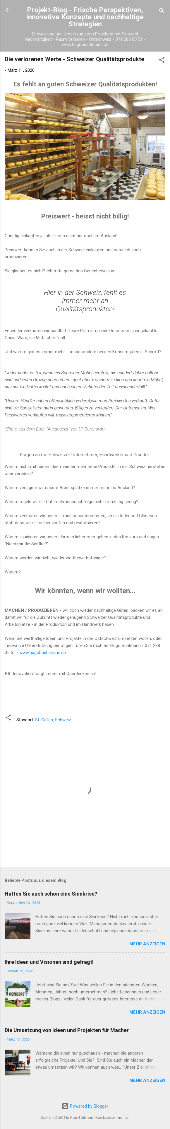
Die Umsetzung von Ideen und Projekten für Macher (67, 1030)
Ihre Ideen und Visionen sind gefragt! (49, 962)
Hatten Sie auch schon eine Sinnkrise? (51, 894)
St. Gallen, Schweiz (53, 720)
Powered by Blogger (85, 1106)
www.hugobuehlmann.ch (42, 652)
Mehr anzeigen (147, 944)
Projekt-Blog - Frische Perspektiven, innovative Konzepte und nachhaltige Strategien (85, 17)
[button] (161, 60)
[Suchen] (161, 12)
